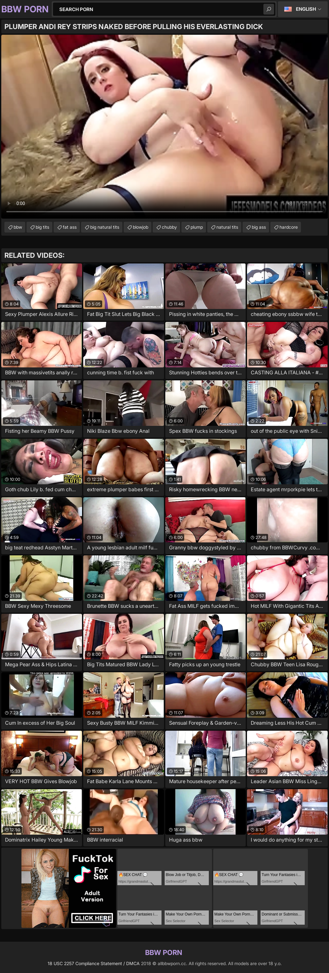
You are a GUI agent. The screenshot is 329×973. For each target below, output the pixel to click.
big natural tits (104, 227)
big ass (259, 227)
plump (197, 227)
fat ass (70, 227)
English (306, 9)
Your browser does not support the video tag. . (164, 127)
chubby (169, 227)
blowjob (140, 227)
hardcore (288, 227)
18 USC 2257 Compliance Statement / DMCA (94, 963)
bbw (18, 227)
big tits (42, 227)
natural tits (227, 227)
